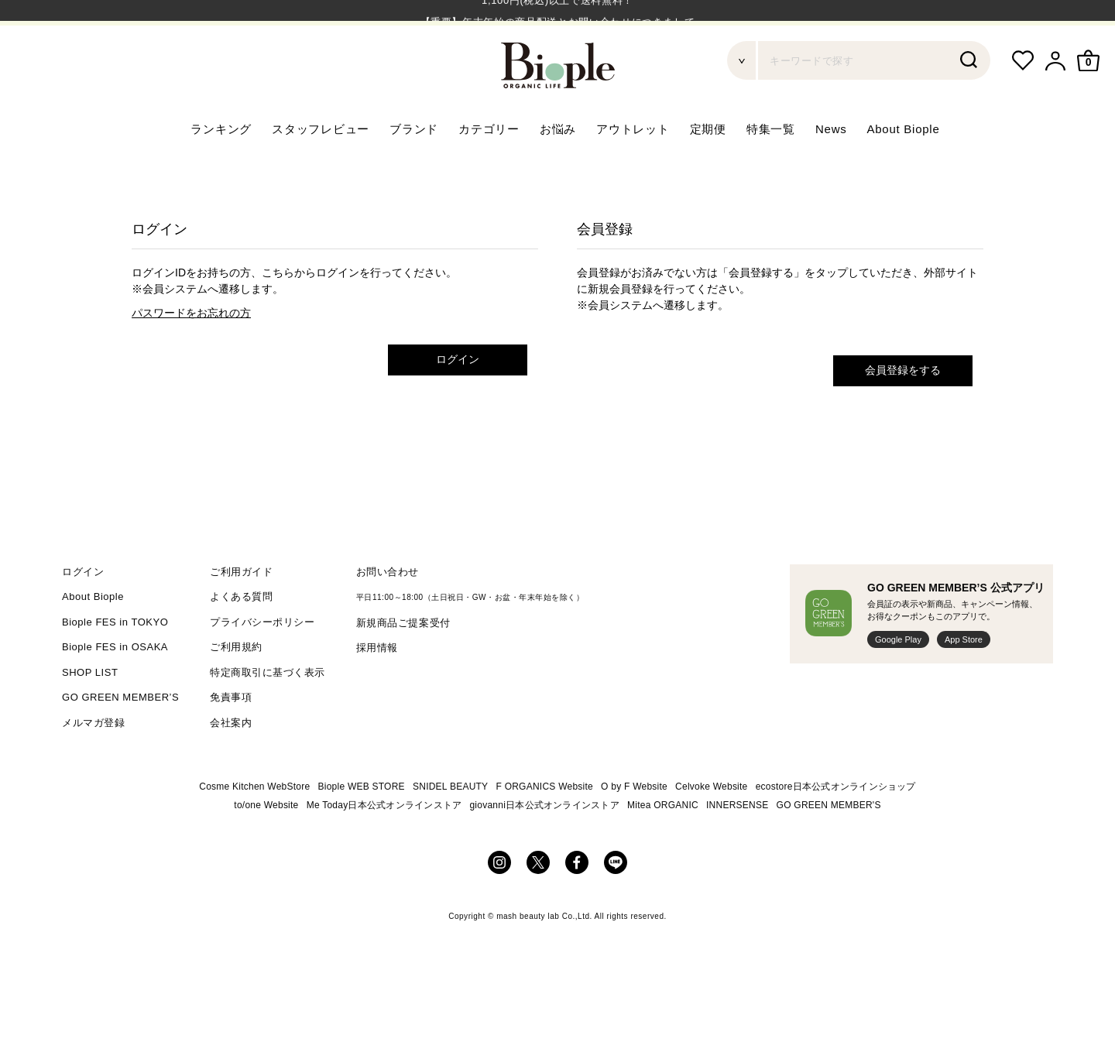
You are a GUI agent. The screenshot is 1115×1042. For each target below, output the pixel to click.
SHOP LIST (90, 712)
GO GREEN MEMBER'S (829, 846)
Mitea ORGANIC (662, 846)
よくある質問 (241, 637)
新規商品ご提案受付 (403, 663)
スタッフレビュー (320, 170)
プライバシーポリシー (262, 662)
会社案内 (231, 763)
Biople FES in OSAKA (115, 688)
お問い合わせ (387, 612)
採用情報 (377, 688)
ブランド (413, 170)
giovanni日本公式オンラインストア (544, 846)
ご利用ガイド (241, 612)
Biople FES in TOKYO (115, 662)
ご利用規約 (236, 688)
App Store (964, 679)
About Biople (902, 170)
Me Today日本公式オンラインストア (384, 846)
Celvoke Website (711, 827)
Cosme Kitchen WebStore (254, 827)
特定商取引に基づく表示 (267, 712)
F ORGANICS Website (544, 827)
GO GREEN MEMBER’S (120, 738)
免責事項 (231, 738)
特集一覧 (770, 170)
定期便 (708, 170)
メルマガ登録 (93, 763)
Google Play (898, 679)
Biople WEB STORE (361, 827)
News (831, 170)
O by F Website (634, 827)
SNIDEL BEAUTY (450, 827)
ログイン (457, 400)
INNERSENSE (737, 846)
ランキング (221, 170)
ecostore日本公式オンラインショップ (836, 827)
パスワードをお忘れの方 (191, 354)
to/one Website (266, 846)
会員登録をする (903, 411)
